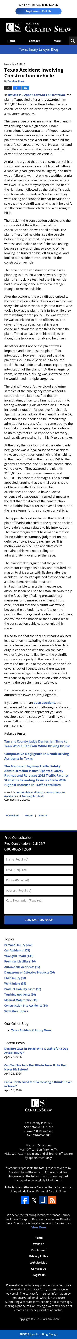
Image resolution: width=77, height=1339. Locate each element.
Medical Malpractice (20, 1000)
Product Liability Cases (22, 989)
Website (38, 1244)
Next (43, 815)
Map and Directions (38, 1145)
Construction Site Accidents (26, 1005)
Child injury (15, 978)
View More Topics (16, 1011)
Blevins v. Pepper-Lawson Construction (36, 95)
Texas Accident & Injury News (31, 1030)
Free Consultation (18, 837)
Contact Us (38, 1269)
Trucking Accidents (33, 796)
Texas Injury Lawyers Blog (38, 27)
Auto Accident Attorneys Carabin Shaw (29, 1187)
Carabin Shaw (50, 1319)
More (57, 41)
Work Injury (15, 983)
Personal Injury (18, 945)
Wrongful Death (18, 956)
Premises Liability (20, 961)
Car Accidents (17, 950)
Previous (12, 815)
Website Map (38, 1262)
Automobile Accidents (29, 792)
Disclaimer (38, 1250)
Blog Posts (38, 1275)
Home (11, 41)
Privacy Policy (38, 1256)
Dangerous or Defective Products (29, 972)
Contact (34, 41)
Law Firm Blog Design (39, 1334)
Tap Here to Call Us (38, 11)
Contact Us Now (39, 920)
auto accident (44, 703)
